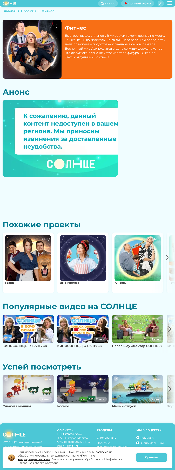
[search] (111, 3)
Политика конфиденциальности (112, 444)
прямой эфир (139, 3)
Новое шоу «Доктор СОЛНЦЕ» (137, 346)
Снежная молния (17, 406)
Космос (63, 406)
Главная (9, 11)
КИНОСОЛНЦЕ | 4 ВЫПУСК (79, 346)
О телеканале (106, 437)
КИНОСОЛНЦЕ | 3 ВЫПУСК (25, 346)
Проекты (28, 11)
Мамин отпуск (124, 406)
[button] (163, 263)
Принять (151, 457)
